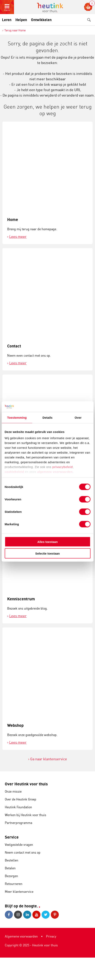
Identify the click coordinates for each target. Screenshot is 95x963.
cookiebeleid (15, 471)
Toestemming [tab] (17, 417)
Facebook (9, 915)
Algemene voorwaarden (21, 936)
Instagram (18, 915)
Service (12, 837)
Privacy (51, 936)
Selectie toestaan (47, 553)
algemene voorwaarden (55, 471)
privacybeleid (62, 467)
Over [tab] (78, 417)
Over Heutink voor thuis (26, 783)
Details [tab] (48, 417)
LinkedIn (27, 915)
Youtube (36, 915)
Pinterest (55, 915)
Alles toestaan (47, 541)
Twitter (46, 915)
